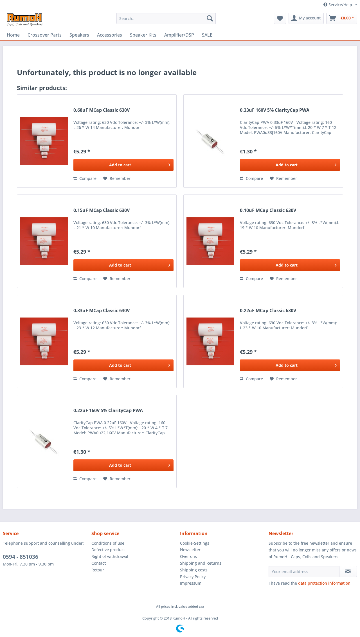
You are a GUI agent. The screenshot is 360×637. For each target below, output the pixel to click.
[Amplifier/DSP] (179, 35)
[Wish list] (280, 18)
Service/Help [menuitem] (338, 4)
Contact (98, 563)
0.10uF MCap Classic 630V (268, 210)
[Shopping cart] (341, 18)
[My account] (306, 18)
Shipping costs (194, 570)
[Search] (210, 18)
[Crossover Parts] (45, 35)
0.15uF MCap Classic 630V (101, 210)
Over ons (188, 556)
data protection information (324, 583)
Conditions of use (107, 543)
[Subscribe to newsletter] (348, 571)
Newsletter (190, 549)
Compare (84, 178)
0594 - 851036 (20, 556)
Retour (97, 570)
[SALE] (207, 35)
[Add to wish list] (116, 178)
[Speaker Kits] (143, 35)
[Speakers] (79, 35)
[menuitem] (166, 18)
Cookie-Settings (194, 543)
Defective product (108, 549)
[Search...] (166, 18)
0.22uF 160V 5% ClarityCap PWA (108, 411)
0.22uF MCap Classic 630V (268, 311)
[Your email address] (304, 571)
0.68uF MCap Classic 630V (101, 110)
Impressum (190, 583)
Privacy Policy (193, 576)
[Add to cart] (123, 165)
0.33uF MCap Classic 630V (101, 311)
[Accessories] (109, 35)
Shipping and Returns (200, 563)
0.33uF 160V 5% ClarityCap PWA (274, 110)
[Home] (13, 35)
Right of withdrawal (109, 556)
